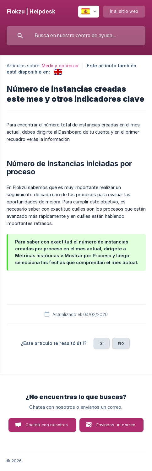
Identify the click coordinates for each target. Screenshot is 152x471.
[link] (58, 72)
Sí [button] (102, 343)
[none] (31, 12)
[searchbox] (76, 35)
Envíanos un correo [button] (116, 424)
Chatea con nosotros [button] (46, 424)
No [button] (121, 343)
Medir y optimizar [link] (60, 65)
